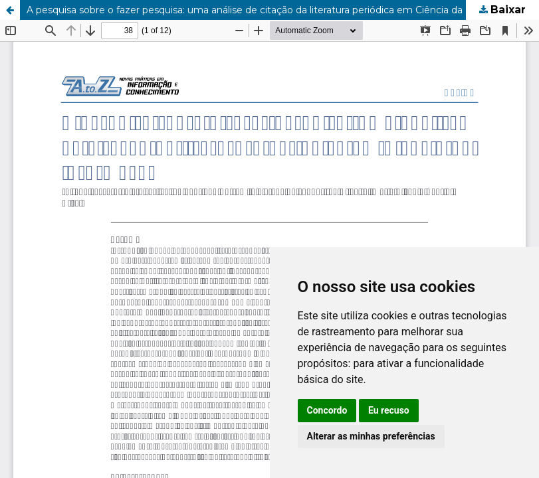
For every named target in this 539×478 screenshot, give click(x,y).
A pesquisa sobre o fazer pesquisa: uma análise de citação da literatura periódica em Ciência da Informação (273, 10)
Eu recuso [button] (388, 410)
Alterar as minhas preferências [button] (371, 436)
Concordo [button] (327, 410)
